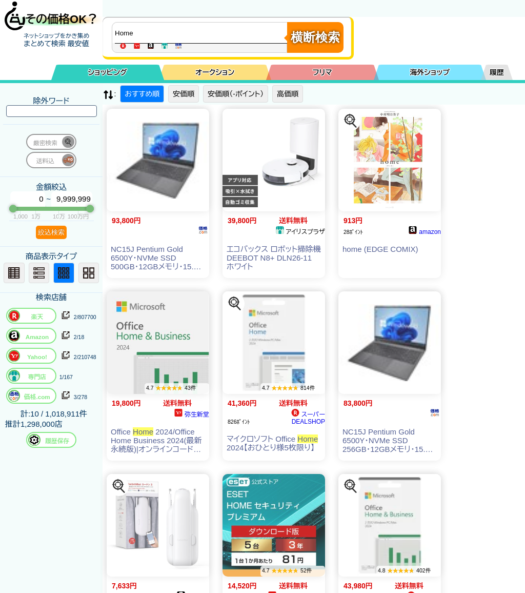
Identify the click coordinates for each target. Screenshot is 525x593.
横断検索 (315, 37)
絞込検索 (51, 232)
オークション (214, 72)
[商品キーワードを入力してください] (202, 33)
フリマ (322, 72)
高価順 (287, 94)
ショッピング (107, 72)
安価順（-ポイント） (236, 94)
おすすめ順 (142, 94)
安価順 (183, 94)
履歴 (497, 72)
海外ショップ (430, 72)
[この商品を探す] (350, 121)
